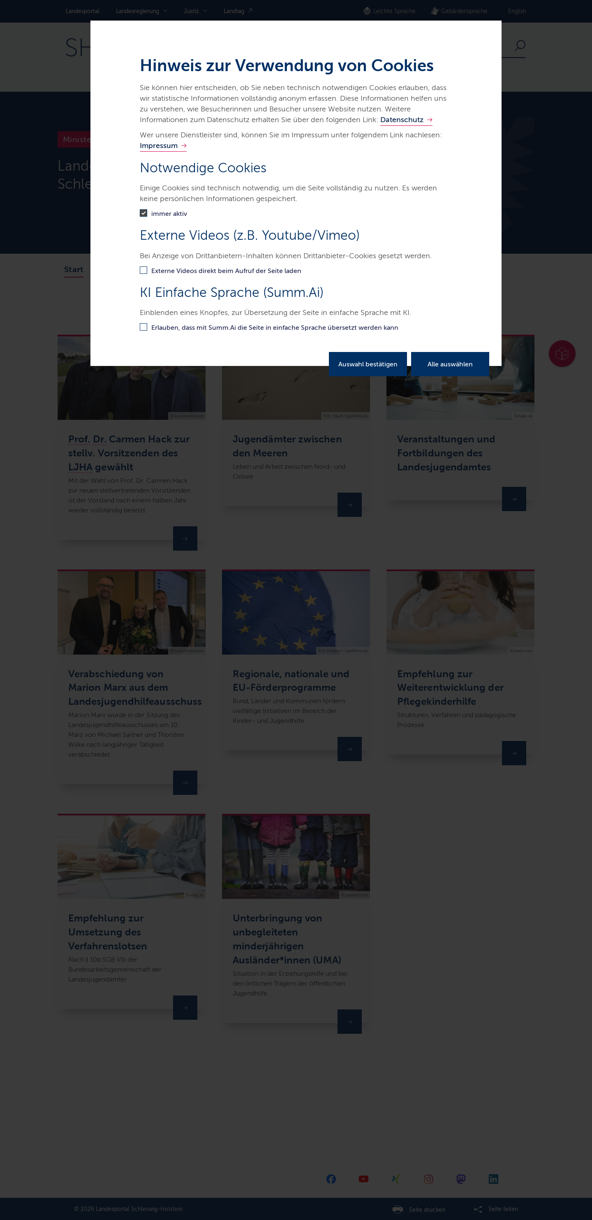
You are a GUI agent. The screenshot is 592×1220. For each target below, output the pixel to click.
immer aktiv (169, 214)
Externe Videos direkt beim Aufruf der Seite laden (226, 271)
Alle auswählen (450, 364)
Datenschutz (401, 119)
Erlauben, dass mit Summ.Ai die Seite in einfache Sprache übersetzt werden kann (274, 327)
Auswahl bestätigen (368, 364)
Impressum (159, 145)
